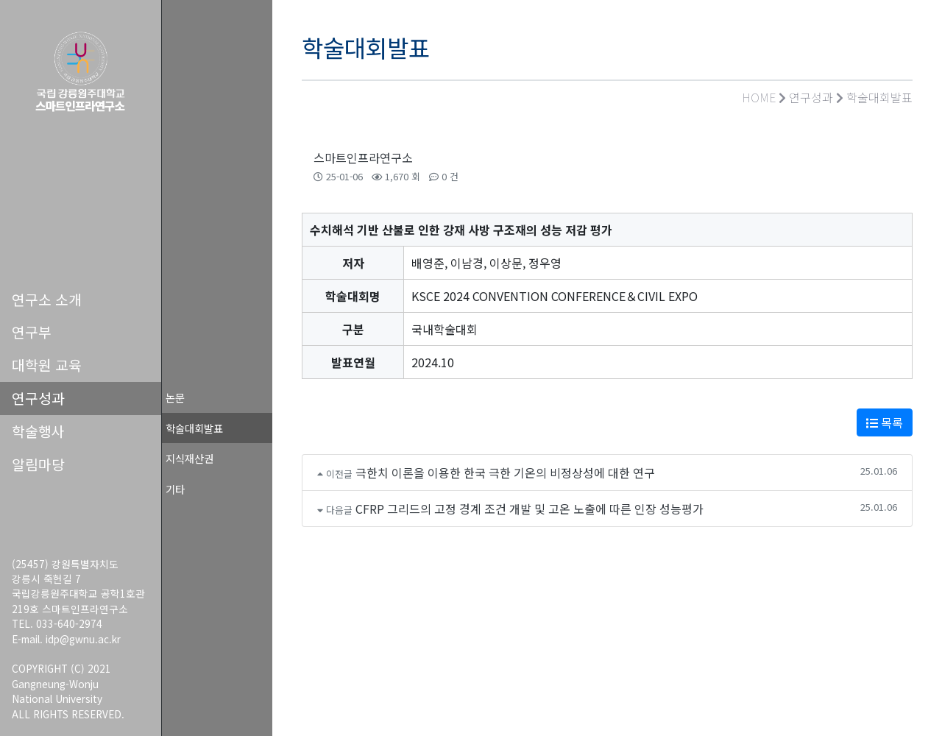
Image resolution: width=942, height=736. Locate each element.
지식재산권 (189, 458)
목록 (884, 422)
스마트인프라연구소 (363, 157)
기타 (175, 489)
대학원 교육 (47, 365)
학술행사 (38, 431)
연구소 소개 (47, 299)
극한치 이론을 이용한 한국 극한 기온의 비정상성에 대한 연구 (505, 472)
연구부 (32, 332)
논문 (175, 397)
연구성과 (38, 398)
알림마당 (38, 464)
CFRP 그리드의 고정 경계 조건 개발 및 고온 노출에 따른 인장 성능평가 (529, 508)
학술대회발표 (194, 428)
